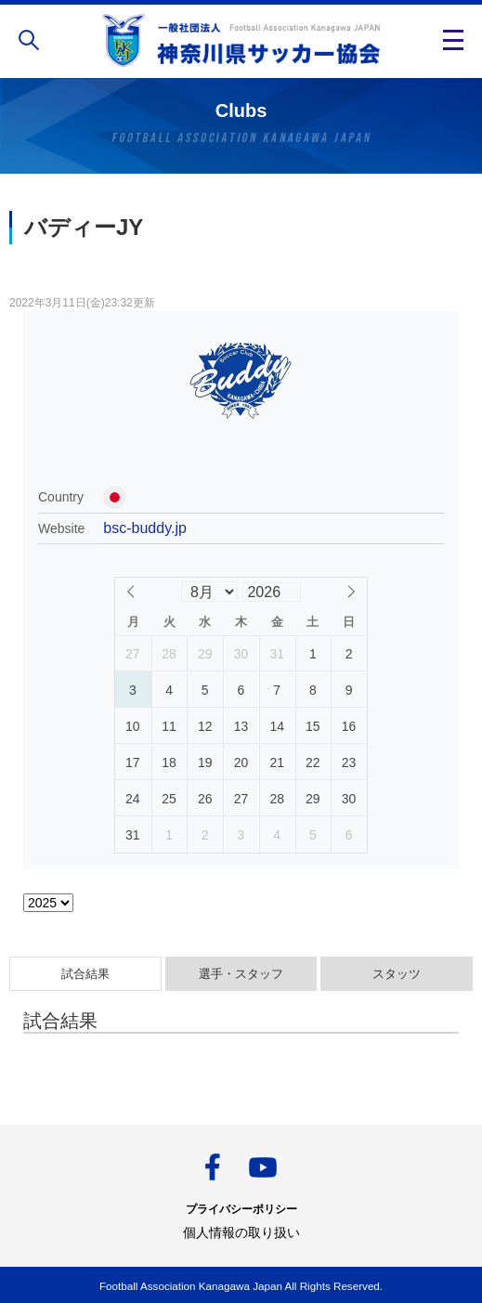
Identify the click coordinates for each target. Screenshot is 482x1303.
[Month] (209, 591)
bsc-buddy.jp (145, 528)
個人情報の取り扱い (241, 1232)
